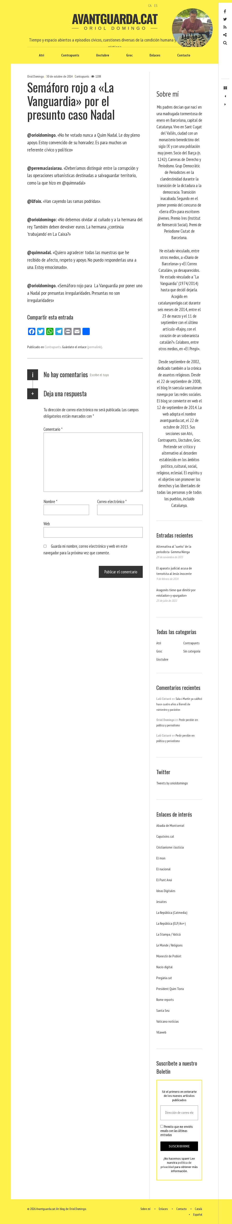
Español (197, 1214)
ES (155, 5)
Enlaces (155, 55)
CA (150, 5)
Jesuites (161, 901)
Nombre (50, 501)
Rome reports (165, 999)
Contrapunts (70, 55)
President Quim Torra (170, 988)
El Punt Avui (164, 880)
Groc (129, 55)
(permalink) (94, 347)
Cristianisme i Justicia (170, 847)
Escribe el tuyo (99, 374)
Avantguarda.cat (114, 19)
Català (198, 1209)
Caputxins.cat (165, 836)
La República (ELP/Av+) (171, 923)
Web (47, 523)
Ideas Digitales (165, 890)
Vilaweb (161, 1032)
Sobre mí (145, 1209)
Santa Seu (162, 1010)
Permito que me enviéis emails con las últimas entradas (176, 1131)
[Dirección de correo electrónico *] (179, 1112)
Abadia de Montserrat (170, 825)
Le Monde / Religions (169, 945)
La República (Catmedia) (171, 912)
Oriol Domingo (35, 76)
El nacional (163, 869)
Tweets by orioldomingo (172, 783)
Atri (41, 55)
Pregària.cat (164, 978)
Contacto (183, 55)
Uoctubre (102, 55)
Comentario (53, 429)
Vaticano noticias (167, 1021)
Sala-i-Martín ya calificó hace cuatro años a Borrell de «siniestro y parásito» (179, 704)
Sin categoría (191, 651)
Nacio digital (164, 967)
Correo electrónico (112, 501)
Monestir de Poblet (168, 956)
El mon (160, 858)
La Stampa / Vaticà (168, 934)
